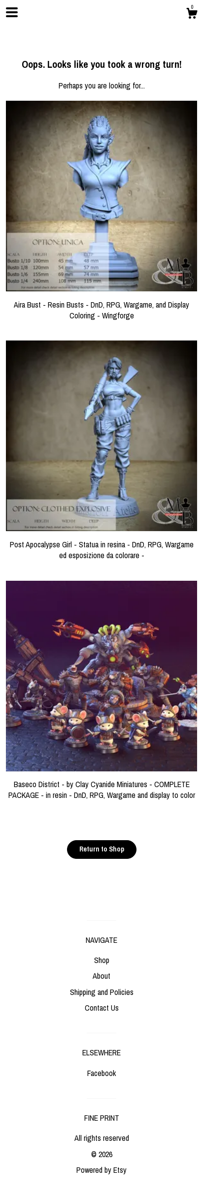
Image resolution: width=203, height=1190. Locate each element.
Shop (101, 960)
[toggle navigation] (12, 12)
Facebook (101, 1073)
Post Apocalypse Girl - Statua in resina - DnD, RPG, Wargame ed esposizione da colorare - (101, 544)
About (101, 975)
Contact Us (102, 1007)
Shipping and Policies (102, 992)
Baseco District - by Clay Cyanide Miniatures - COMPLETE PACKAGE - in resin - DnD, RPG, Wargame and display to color (101, 784)
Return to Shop (101, 849)
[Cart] (191, 14)
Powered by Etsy (101, 1169)
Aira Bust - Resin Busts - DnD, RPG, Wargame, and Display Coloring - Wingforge (101, 304)
